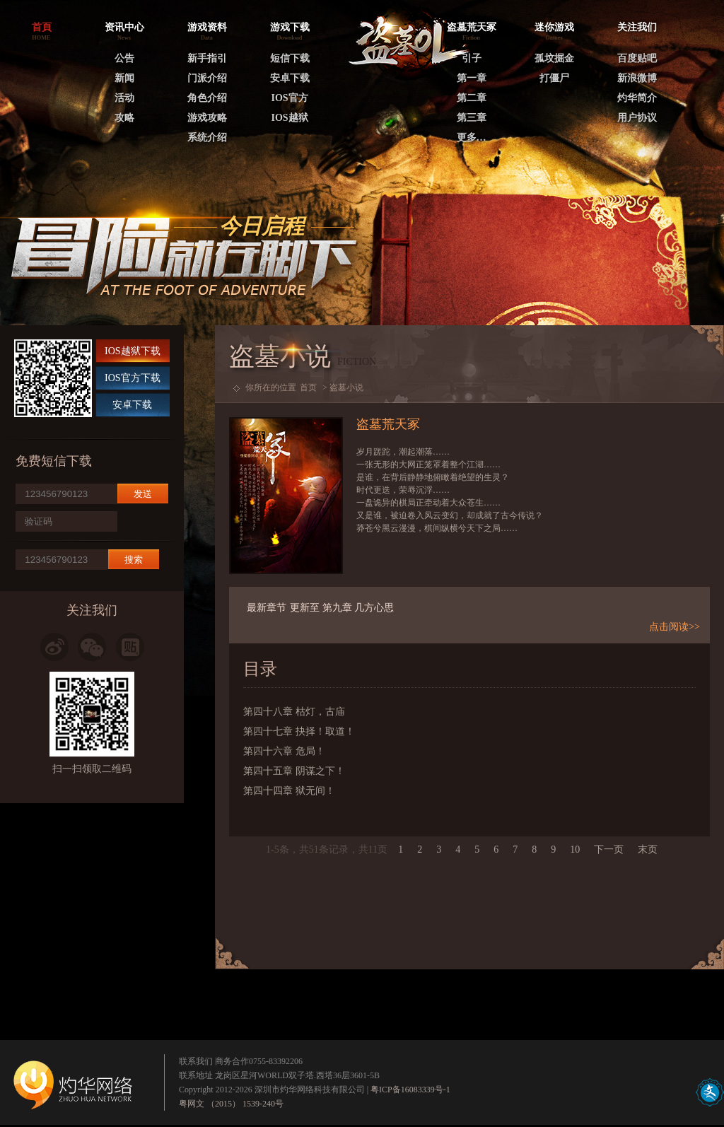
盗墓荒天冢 (471, 27)
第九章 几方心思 (358, 607)
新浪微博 (637, 78)
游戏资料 (207, 27)
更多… (471, 137)
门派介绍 (207, 78)
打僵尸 (554, 78)
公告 (124, 58)
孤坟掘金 (554, 58)
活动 (124, 98)
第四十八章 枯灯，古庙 (294, 711)
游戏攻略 (207, 117)
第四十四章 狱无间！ (289, 791)
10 (575, 849)
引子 (471, 58)
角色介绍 (207, 98)
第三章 (471, 117)
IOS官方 (289, 98)
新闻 (124, 78)
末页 (648, 849)
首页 (308, 387)
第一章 (471, 78)
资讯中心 (124, 27)
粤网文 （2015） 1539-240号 (231, 1104)
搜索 (133, 559)
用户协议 (637, 117)
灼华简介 (637, 98)
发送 (143, 494)
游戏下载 (290, 27)
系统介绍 (207, 137)
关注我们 (637, 27)
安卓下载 (290, 78)
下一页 (609, 849)
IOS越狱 (289, 117)
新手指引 (207, 58)
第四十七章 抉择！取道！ (299, 731)
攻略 (124, 117)
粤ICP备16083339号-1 (410, 1089)
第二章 (471, 98)
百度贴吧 (637, 58)
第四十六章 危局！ (284, 751)
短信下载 (290, 58)
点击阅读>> (674, 626)
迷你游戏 (554, 27)
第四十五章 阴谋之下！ (294, 771)
